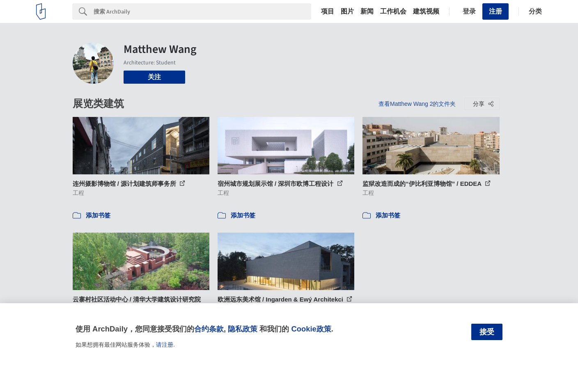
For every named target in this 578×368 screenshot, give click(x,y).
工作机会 (393, 11)
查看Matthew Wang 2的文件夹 (417, 104)
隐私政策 (242, 329)
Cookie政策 (311, 329)
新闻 (367, 11)
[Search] (202, 11)
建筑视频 (426, 11)
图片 (347, 11)
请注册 (164, 344)
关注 (154, 76)
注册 (495, 11)
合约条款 (209, 329)
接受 (486, 332)
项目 (327, 11)
